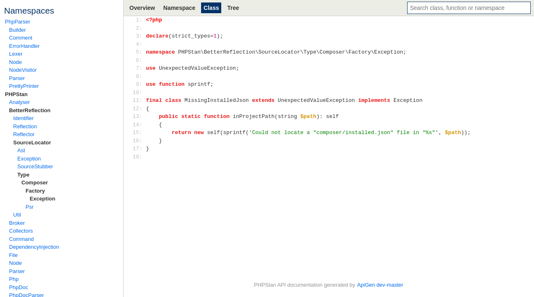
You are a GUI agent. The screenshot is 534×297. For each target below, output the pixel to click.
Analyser (19, 102)
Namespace (179, 8)
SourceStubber (35, 166)
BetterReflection (29, 110)
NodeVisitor (23, 70)
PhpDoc (18, 287)
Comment (20, 38)
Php (14, 279)
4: (139, 44)
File (13, 255)
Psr (30, 207)
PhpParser (17, 22)
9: (139, 84)
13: (139, 116)
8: (139, 76)
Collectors (21, 231)
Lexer (16, 54)
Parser (17, 78)
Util (17, 215)
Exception (29, 159)
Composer (34, 182)
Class (211, 8)
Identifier (23, 118)
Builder (17, 30)
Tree (233, 8)
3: (139, 36)
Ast (21, 150)
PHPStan (16, 94)
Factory (35, 191)
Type (23, 175)
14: (139, 124)
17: (139, 148)
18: (139, 156)
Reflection (25, 126)
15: (139, 132)
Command (21, 239)
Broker (17, 223)
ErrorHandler (24, 46)
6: (139, 60)
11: (139, 100)
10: (139, 92)
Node (15, 62)
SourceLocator (32, 142)
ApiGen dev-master (380, 285)
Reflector (24, 134)
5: (139, 52)
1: (139, 20)
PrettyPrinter (24, 86)
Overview (142, 8)
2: (139, 28)
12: (139, 108)
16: (139, 140)
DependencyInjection (34, 247)
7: (139, 68)
